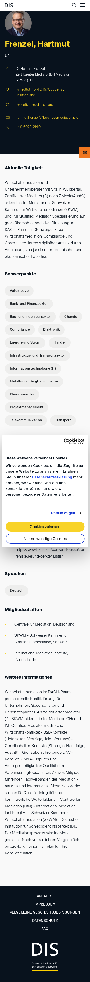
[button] (84, 152)
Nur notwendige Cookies (45, 539)
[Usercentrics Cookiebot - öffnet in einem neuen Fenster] (64, 441)
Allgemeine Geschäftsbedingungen (45, 912)
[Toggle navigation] (82, 5)
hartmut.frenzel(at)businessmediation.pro (47, 117)
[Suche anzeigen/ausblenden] (74, 5)
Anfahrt (45, 896)
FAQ (45, 929)
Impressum (45, 904)
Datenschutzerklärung (52, 477)
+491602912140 (28, 127)
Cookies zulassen (45, 527)
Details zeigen (63, 513)
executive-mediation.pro (34, 104)
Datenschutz (45, 921)
